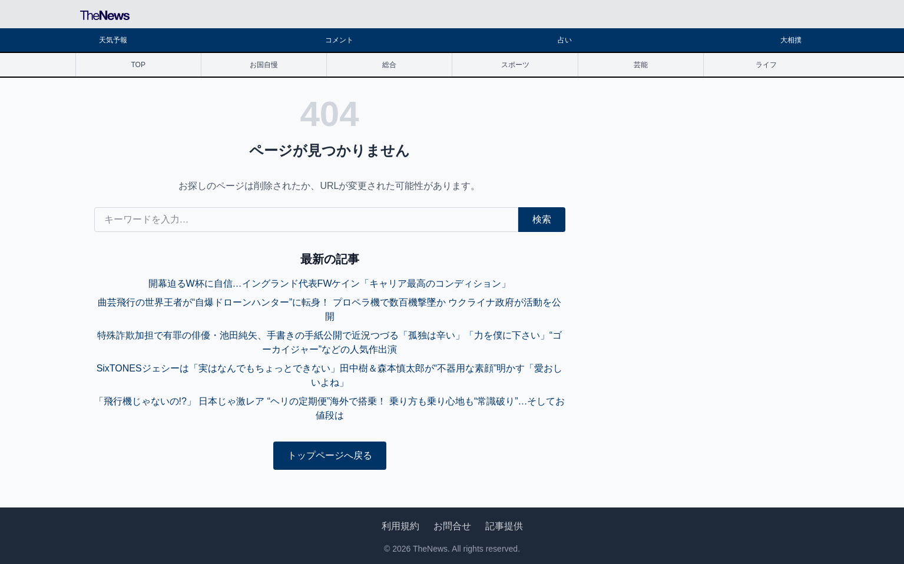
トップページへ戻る (329, 455)
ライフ (766, 65)
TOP (138, 65)
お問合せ (452, 526)
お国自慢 (264, 65)
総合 (389, 65)
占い (565, 40)
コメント (339, 40)
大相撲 (791, 40)
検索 (541, 219)
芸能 (641, 65)
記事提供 (504, 526)
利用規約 (400, 526)
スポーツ (515, 65)
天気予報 (113, 40)
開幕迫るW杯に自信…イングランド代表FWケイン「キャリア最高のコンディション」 (329, 283)
